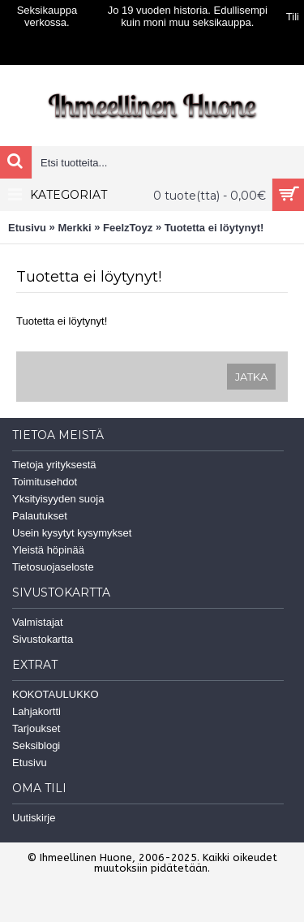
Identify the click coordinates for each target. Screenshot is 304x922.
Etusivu (27, 228)
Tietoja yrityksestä (54, 465)
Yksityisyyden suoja (58, 499)
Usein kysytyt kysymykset (71, 533)
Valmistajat (37, 622)
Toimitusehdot (44, 482)
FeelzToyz (127, 228)
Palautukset (39, 516)
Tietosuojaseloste (53, 567)
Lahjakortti (36, 711)
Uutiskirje (33, 818)
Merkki (74, 228)
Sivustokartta (42, 639)
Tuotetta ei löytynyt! (214, 228)
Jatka (251, 376)
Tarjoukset (36, 728)
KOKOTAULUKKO (55, 694)
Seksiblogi (36, 745)
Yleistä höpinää (48, 550)
